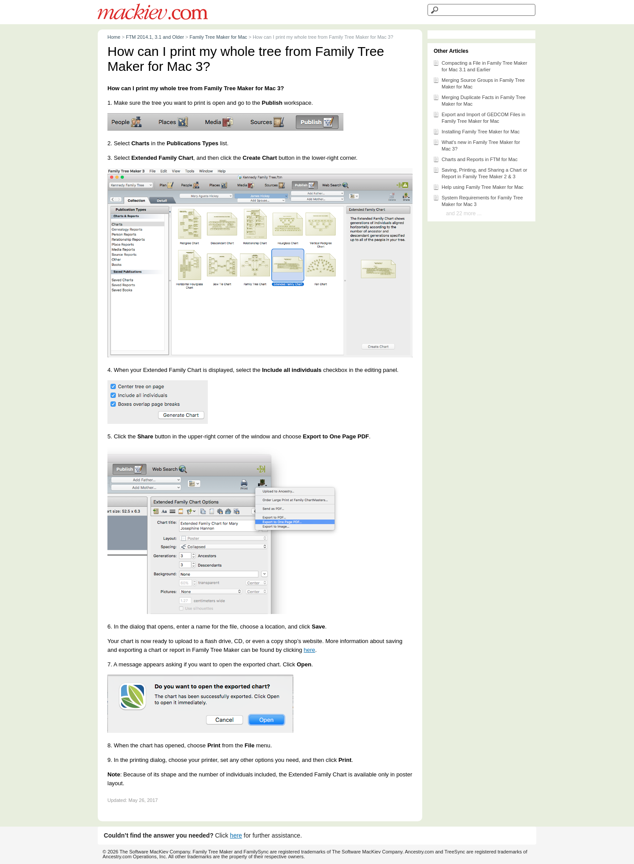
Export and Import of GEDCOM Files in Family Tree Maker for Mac (479, 117)
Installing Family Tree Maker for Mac (476, 131)
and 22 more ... (464, 213)
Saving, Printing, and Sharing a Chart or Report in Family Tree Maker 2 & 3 (480, 172)
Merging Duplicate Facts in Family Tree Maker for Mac (479, 100)
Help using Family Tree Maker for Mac (478, 186)
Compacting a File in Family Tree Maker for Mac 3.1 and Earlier (480, 65)
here (309, 650)
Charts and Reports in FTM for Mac (475, 158)
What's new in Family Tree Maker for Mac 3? (476, 144)
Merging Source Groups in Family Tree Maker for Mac (479, 82)
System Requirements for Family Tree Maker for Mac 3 (478, 200)
